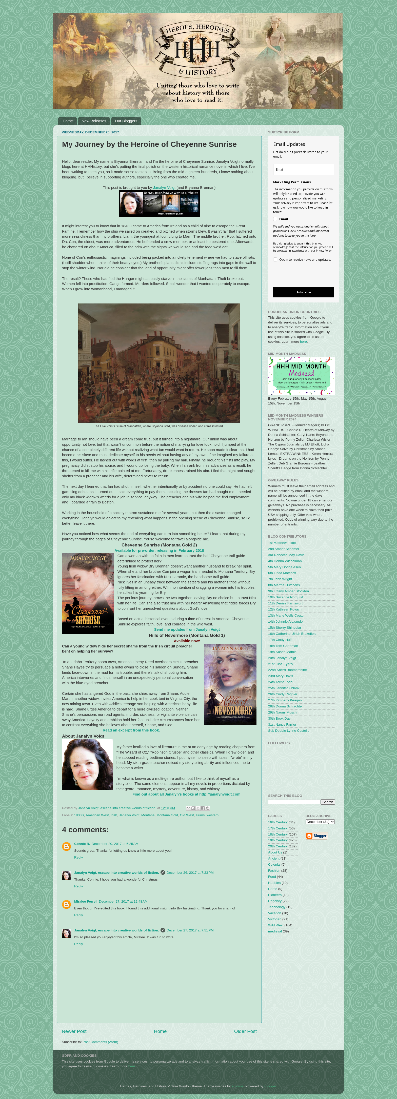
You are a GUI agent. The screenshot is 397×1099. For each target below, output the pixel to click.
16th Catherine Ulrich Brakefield (292, 634)
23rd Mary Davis (280, 676)
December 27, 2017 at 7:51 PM (190, 930)
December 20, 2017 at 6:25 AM (115, 844)
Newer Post (74, 1031)
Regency (275, 901)
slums (200, 815)
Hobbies (274, 883)
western (213, 815)
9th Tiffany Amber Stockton (288, 591)
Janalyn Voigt (164, 188)
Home (68, 121)
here (303, 341)
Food (272, 877)
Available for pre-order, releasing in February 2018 (159, 550)
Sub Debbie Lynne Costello (288, 730)
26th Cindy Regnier (282, 694)
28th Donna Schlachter (285, 706)
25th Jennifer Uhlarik (284, 688)
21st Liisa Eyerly (280, 664)
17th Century (278, 828)
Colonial (274, 864)
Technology (276, 907)
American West (97, 815)
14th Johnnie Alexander (286, 621)
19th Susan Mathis (282, 652)
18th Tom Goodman (283, 646)
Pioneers (275, 895)
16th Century (278, 822)
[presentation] (299, 275)
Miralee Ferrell (85, 901)
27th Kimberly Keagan (285, 700)
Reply (78, 857)
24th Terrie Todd (280, 682)
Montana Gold (167, 815)
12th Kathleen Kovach (285, 609)
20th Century (278, 846)
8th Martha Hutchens (284, 585)
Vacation (274, 913)
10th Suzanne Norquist (285, 597)
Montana (148, 815)
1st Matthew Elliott (282, 543)
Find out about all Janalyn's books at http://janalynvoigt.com (186, 794)
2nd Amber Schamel (283, 549)
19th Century (278, 840)
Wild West (276, 925)
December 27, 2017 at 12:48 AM (123, 901)
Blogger (270, 1086)
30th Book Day (279, 718)
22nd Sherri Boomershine (287, 670)
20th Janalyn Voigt (282, 658)
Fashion (274, 870)
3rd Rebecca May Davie (286, 555)
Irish (114, 815)
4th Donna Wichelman (285, 561)
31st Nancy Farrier (282, 724)
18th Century (278, 834)
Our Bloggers (126, 121)
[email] (303, 169)
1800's (79, 815)
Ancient (274, 858)
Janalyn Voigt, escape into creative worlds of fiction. (116, 872)
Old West (187, 815)
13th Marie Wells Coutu (286, 615)
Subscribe (303, 292)
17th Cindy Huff (280, 640)
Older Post (245, 1031)
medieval (275, 931)
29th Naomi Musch (282, 712)
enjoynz (238, 1086)
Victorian (274, 919)
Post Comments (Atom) (100, 1042)
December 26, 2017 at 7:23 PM (190, 872)
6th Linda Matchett (282, 573)
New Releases (94, 121)
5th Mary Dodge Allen (284, 567)
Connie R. (82, 844)
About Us (275, 852)
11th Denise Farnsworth (286, 603)
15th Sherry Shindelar (284, 627)
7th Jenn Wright (280, 579)
